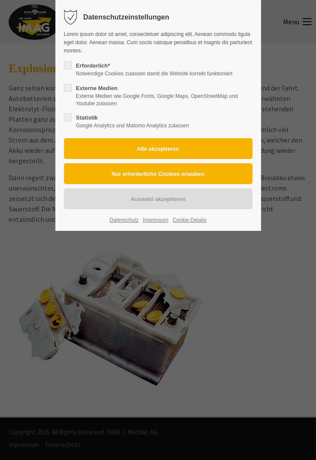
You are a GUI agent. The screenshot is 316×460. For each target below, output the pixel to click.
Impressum (155, 220)
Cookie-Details (189, 220)
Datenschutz (124, 220)
